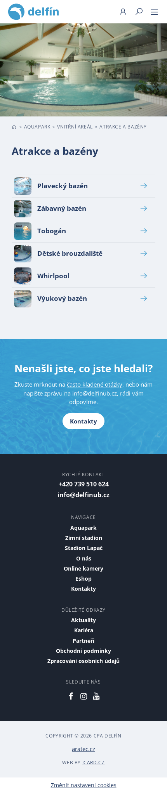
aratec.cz (83, 749)
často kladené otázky (94, 384)
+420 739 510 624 (84, 484)
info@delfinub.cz (94, 393)
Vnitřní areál (75, 126)
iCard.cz (93, 762)
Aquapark (37, 126)
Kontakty (83, 421)
